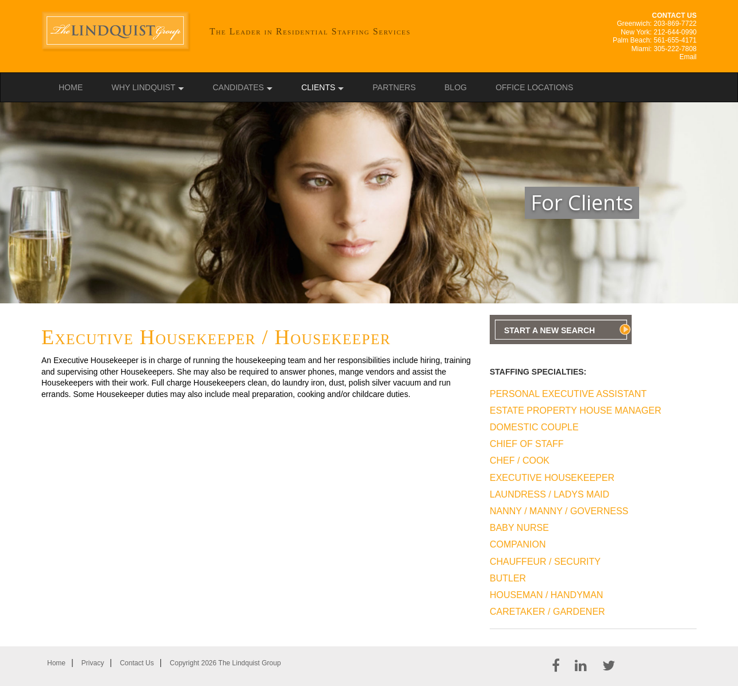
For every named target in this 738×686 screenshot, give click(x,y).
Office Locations (534, 87)
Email (688, 57)
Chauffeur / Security (545, 561)
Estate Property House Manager (575, 410)
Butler (508, 578)
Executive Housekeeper (552, 478)
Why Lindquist (143, 87)
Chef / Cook (519, 460)
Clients (318, 87)
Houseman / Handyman (546, 595)
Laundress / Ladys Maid (549, 494)
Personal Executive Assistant (568, 394)
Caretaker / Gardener (547, 611)
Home (71, 87)
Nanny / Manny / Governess (559, 511)
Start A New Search (549, 330)
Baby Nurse (519, 528)
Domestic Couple (534, 427)
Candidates (238, 87)
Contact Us (136, 663)
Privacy (93, 663)
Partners (394, 87)
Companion (517, 544)
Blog (455, 87)
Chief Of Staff (527, 444)
